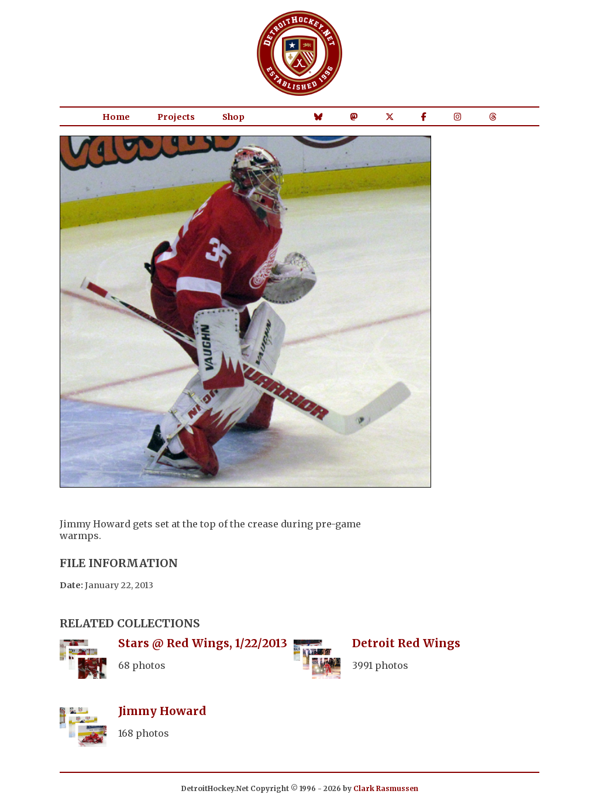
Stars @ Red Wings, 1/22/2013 (202, 643)
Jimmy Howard (162, 711)
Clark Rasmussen (385, 788)
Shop (233, 117)
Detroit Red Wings (406, 643)
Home (116, 117)
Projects (176, 117)
